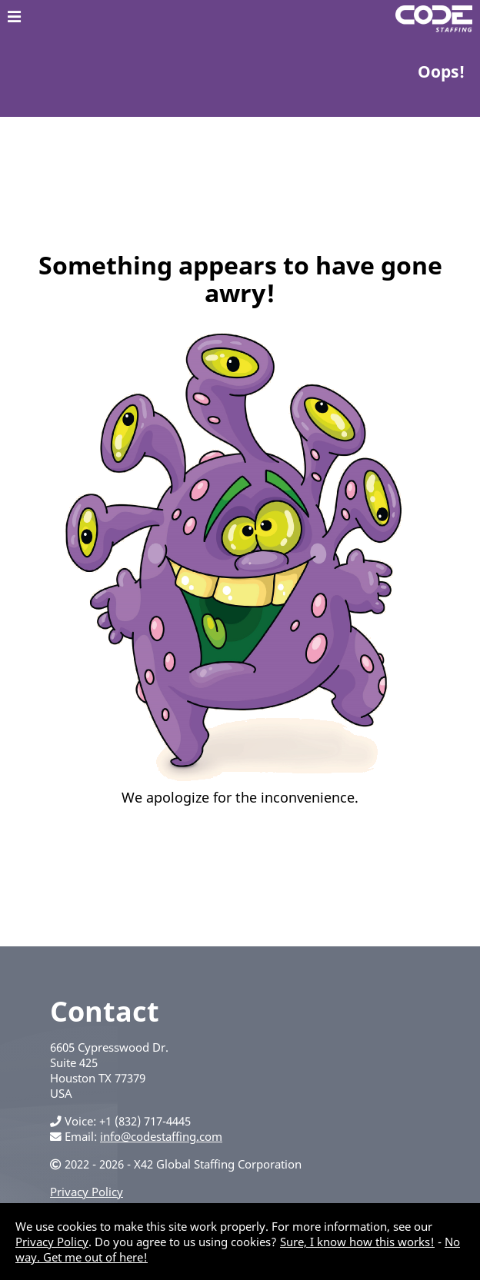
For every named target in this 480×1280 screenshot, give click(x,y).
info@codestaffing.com (161, 1136)
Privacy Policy (86, 1191)
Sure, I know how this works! (357, 1241)
